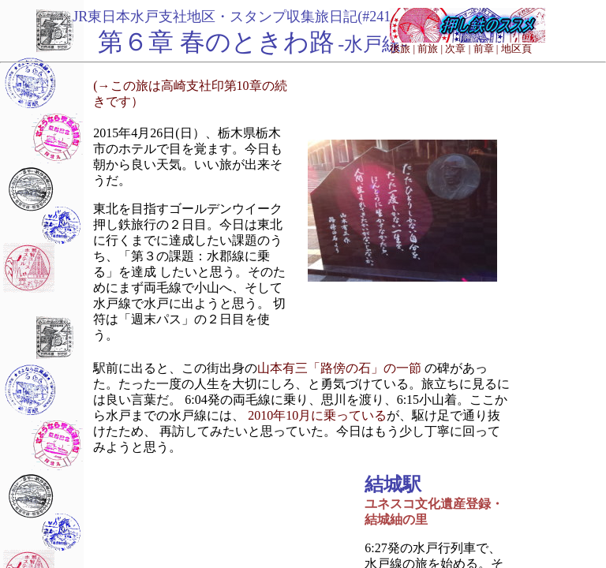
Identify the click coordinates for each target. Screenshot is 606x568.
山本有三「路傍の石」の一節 (339, 368)
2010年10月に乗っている (317, 415)
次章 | (457, 48)
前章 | (486, 48)
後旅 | (402, 48)
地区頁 (516, 48)
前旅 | (430, 48)
